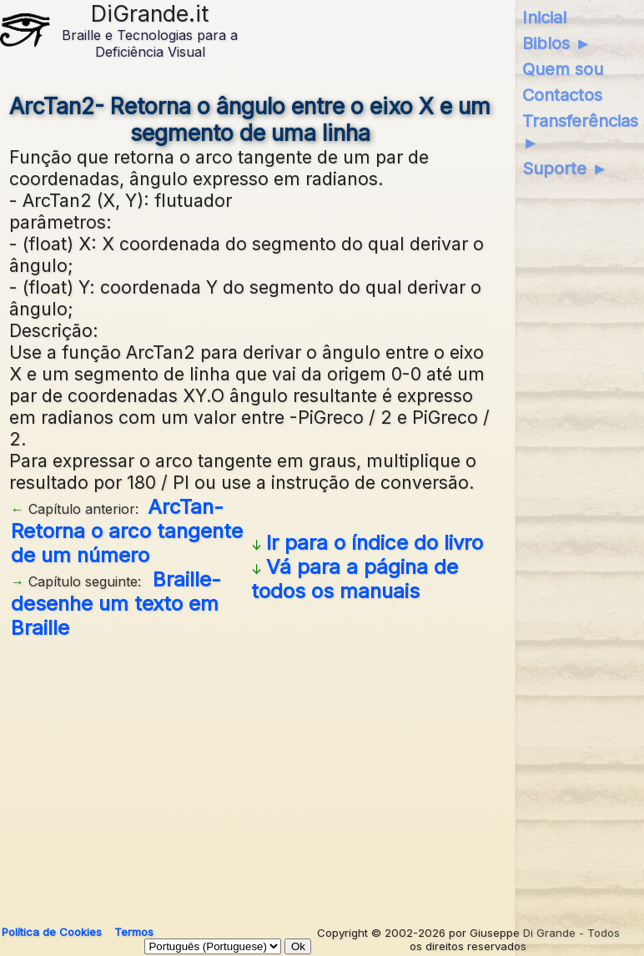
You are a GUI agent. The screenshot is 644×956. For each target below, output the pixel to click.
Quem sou (562, 69)
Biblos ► (556, 43)
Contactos (562, 95)
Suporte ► (565, 168)
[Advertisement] (250, 776)
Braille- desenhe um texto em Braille (116, 603)
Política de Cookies (52, 931)
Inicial (544, 18)
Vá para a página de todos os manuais (354, 579)
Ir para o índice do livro (374, 543)
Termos (133, 931)
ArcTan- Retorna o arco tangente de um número (127, 531)
